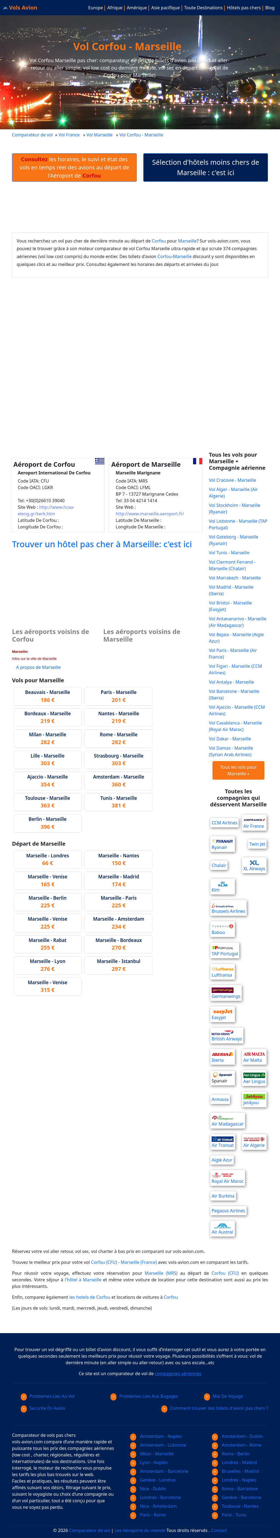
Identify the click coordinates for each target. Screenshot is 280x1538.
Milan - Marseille (152, 1454)
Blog (270, 8)
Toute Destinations (203, 8)
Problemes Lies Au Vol (48, 1396)
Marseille (187, 241)
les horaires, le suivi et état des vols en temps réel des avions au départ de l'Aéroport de (74, 167)
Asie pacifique (165, 8)
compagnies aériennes (178, 1374)
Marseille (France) (139, 1262)
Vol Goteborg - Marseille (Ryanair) (233, 540)
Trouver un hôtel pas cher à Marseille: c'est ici (102, 544)
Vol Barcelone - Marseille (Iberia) (234, 694)
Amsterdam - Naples (156, 1436)
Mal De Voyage (223, 1396)
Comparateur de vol (32, 135)
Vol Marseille (99, 135)
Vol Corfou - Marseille (141, 135)
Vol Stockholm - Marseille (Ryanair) (234, 508)
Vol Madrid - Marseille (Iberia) (231, 590)
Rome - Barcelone (235, 1489)
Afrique (114, 8)
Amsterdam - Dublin (237, 1436)
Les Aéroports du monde (140, 1530)
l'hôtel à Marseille (83, 1280)
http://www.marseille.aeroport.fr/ (150, 514)
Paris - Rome (148, 1515)
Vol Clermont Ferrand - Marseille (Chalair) (232, 565)
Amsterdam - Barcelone (159, 1471)
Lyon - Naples (149, 1462)
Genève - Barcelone (236, 1497)
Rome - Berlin (230, 1454)
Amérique (137, 8)
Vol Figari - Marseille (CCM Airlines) (235, 669)
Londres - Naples (234, 1480)
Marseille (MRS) (161, 1273)
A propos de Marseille (38, 667)
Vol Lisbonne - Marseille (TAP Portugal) (238, 524)
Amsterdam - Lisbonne (158, 1445)
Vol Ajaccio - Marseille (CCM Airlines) (237, 710)
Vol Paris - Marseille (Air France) (233, 653)
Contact (219, 1530)
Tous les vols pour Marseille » (238, 770)
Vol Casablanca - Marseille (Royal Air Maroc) (235, 726)
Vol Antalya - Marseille (231, 682)
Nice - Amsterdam (153, 1506)
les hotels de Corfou (89, 1297)
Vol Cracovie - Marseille (232, 480)
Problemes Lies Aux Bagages (144, 1396)
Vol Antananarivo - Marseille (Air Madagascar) (237, 622)
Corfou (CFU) (104, 1262)
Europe (95, 8)
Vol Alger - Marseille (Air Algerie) (233, 492)
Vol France (69, 135)
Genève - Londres (153, 1480)
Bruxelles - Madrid (235, 1471)
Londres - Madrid (234, 1462)
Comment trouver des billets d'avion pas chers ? (214, 1408)
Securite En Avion (43, 1408)
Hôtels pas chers (244, 8)
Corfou (159, 241)
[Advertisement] (140, 207)
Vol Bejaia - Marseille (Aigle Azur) (236, 638)
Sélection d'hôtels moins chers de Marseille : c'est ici (205, 167)
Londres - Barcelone (155, 1497)
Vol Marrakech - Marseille (235, 578)
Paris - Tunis (229, 1515)
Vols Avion (20, 7)
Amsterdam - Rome (236, 1445)
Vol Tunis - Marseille (229, 553)
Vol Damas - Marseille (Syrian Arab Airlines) (231, 751)
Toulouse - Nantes (235, 1506)
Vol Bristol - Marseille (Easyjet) (230, 606)
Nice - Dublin (148, 1489)
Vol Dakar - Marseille (230, 739)
